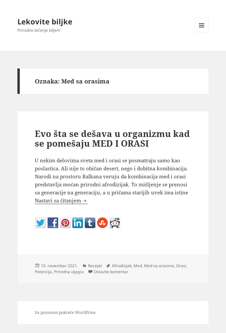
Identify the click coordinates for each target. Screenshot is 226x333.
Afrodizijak (122, 266)
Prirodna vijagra (69, 272)
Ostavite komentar (111, 272)
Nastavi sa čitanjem (61, 200)
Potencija (43, 272)
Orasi (181, 266)
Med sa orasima (159, 266)
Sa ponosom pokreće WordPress (65, 312)
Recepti (95, 266)
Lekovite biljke (44, 21)
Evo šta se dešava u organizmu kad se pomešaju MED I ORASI (112, 139)
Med (138, 266)
